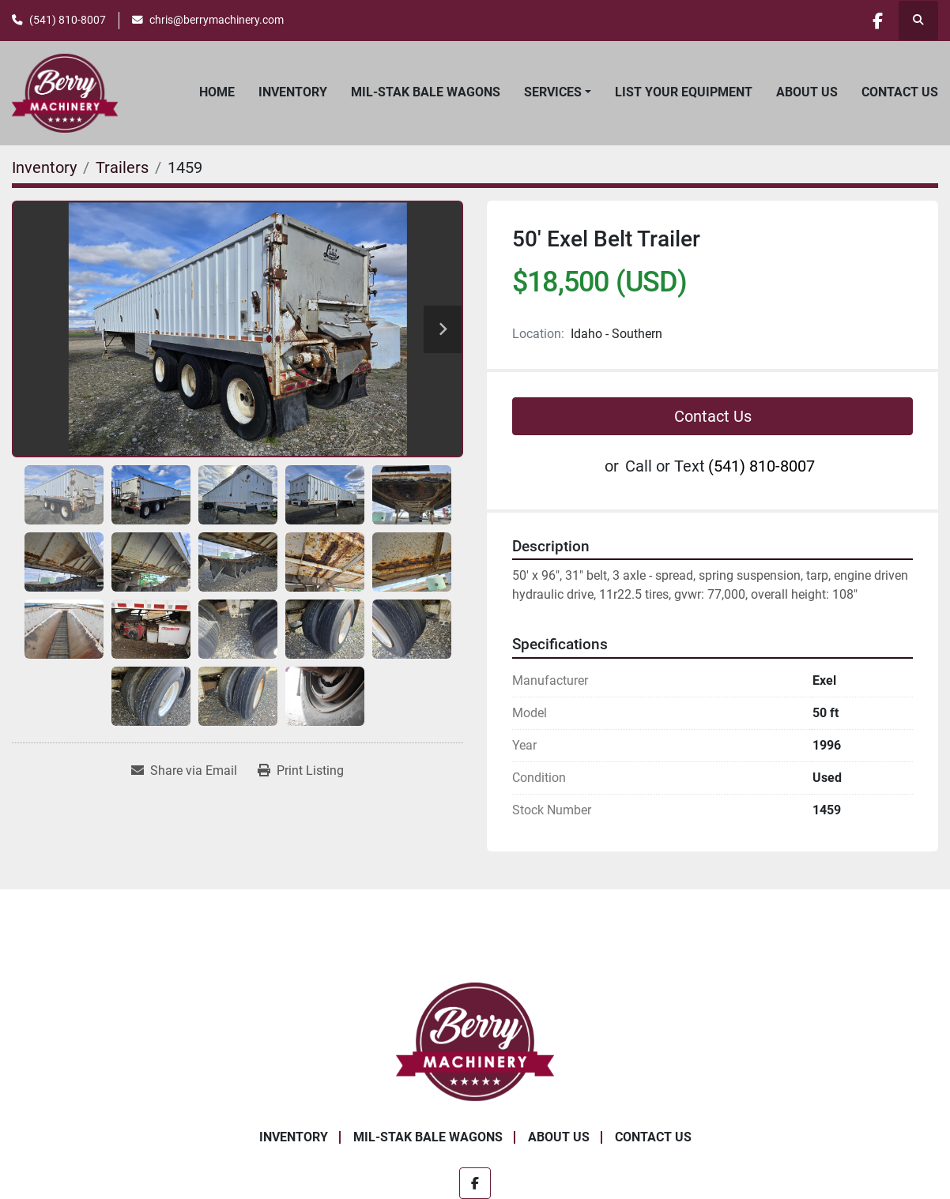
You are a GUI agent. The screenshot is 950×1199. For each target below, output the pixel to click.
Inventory (292, 92)
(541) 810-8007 (67, 19)
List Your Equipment (683, 92)
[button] (557, 92)
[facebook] (877, 20)
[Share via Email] (184, 771)
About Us (807, 92)
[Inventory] (44, 167)
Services (553, 92)
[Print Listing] (300, 771)
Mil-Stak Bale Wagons (425, 92)
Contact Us (899, 92)
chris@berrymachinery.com (216, 19)
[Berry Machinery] (475, 1040)
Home (217, 92)
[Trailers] (122, 167)
